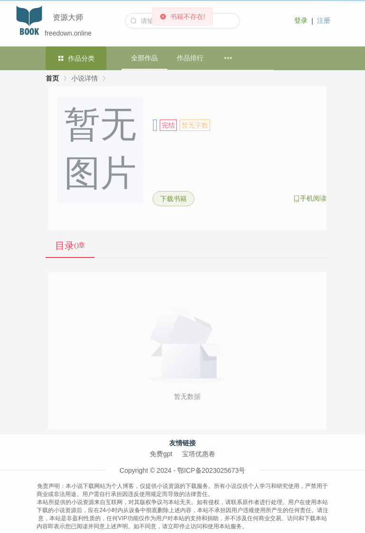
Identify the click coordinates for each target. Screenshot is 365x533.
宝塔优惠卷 (198, 454)
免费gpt (161, 454)
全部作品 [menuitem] (144, 58)
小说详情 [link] (84, 78)
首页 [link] (52, 78)
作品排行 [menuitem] (190, 58)
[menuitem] (228, 58)
